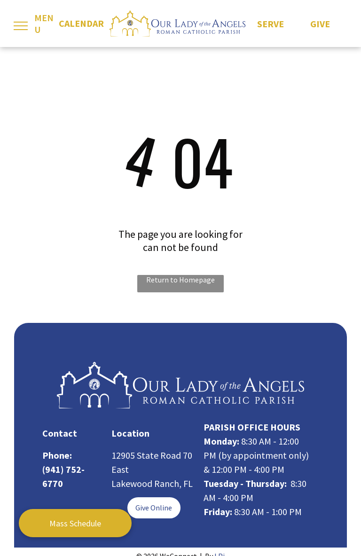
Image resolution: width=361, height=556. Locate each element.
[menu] (20, 26)
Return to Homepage (180, 279)
